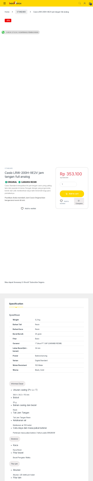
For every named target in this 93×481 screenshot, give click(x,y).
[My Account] (84, 3)
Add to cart (73, 94)
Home (7, 12)
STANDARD (21, 12)
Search (79, 3)
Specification (16, 204)
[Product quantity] (68, 84)
